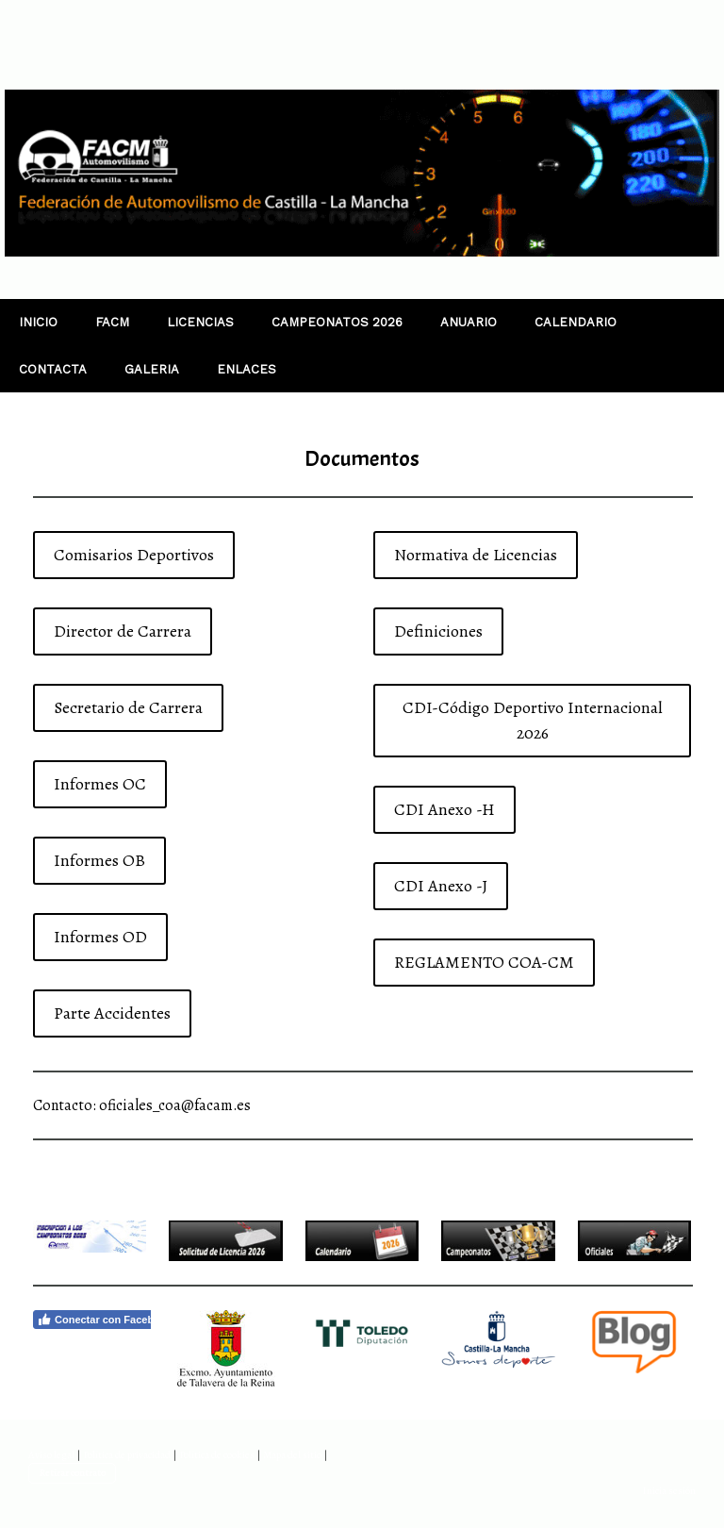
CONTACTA (53, 369)
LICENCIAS (200, 322)
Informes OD (100, 936)
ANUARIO (468, 322)
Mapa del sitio (292, 1455)
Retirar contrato (72, 1473)
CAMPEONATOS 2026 (337, 322)
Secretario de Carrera (128, 707)
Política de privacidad (127, 1455)
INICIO (38, 322)
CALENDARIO (576, 322)
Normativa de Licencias (475, 554)
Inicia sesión (669, 1491)
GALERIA (151, 369)
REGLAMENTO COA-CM (484, 962)
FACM (112, 322)
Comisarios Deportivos (134, 554)
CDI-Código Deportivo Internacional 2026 (533, 720)
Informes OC (100, 783)
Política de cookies (217, 1455)
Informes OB (99, 860)
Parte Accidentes (112, 1013)
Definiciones (438, 631)
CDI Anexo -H (444, 809)
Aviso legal (51, 1455)
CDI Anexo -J (440, 885)
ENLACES (246, 369)
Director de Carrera (122, 631)
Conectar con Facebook (105, 1319)
